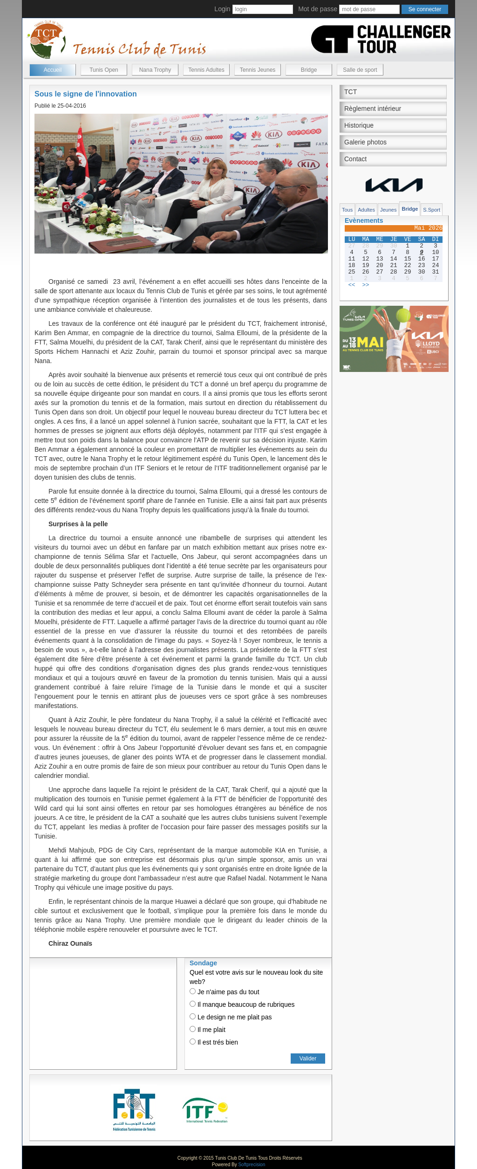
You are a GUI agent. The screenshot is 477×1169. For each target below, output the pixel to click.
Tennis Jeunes (258, 70)
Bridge (309, 70)
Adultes (366, 210)
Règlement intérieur (372, 108)
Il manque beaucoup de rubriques (242, 1004)
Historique (359, 125)
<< (351, 285)
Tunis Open (103, 70)
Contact (355, 159)
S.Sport (431, 210)
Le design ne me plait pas (231, 1017)
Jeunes (388, 210)
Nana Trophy (155, 70)
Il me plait (207, 1029)
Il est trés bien (214, 1042)
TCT (350, 92)
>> (365, 285)
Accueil (53, 70)
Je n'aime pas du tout (224, 992)
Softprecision (251, 1164)
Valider (308, 1058)
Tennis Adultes (206, 70)
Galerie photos (365, 142)
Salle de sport (360, 70)
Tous (347, 210)
